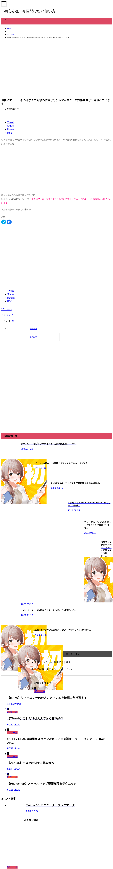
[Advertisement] (48, 169)
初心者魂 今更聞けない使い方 (30, 11)
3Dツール (12, 19)
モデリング (7, 315)
